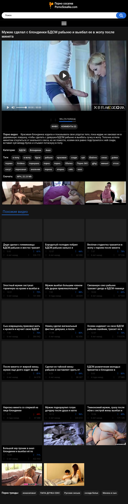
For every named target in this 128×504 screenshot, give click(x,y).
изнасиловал (29, 493)
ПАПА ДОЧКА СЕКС (50, 493)
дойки (115, 157)
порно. (57, 163)
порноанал (21, 169)
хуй (83, 157)
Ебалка (69, 163)
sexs (80, 169)
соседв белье (91, 493)
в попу (16, 157)
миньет (105, 163)
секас (104, 157)
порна (47, 163)
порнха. (48, 169)
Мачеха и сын (110, 493)
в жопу (27, 157)
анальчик (35, 169)
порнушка (34, 163)
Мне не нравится (55, 120)
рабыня (48, 157)
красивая (61, 157)
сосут (8, 169)
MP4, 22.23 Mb (24, 176)
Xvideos (21, 163)
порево (8, 163)
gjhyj (94, 163)
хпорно (60, 169)
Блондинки (35, 150)
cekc (71, 169)
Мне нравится (51, 120)
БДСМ (22, 150)
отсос (116, 163)
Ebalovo (93, 157)
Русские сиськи (72, 493)
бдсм (37, 157)
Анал (48, 150)
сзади (74, 157)
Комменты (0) (68, 126)
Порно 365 (82, 163)
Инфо (55, 126)
